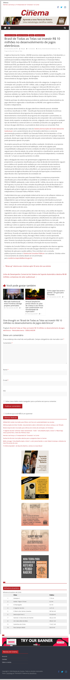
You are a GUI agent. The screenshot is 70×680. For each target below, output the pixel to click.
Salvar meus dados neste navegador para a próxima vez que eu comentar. (31, 401)
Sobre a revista (6, 662)
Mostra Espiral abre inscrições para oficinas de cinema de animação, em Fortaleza (28, 428)
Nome (5, 370)
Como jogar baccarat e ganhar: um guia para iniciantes (55, 292)
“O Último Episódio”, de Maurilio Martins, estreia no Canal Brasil (22, 446)
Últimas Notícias (40, 35)
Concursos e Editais (10, 35)
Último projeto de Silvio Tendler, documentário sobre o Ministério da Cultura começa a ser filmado (33, 425)
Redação (23, 48)
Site (4, 391)
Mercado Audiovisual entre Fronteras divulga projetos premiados (13, 303)
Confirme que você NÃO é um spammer (18, 414)
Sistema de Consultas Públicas (33, 253)
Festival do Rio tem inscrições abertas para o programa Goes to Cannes (25, 438)
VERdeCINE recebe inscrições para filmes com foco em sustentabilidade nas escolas (28, 422)
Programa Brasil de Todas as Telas (13, 51)
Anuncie (4, 656)
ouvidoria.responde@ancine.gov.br (20, 258)
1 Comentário (30, 48)
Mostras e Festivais (22, 35)
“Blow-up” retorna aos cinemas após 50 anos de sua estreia (27, 266)
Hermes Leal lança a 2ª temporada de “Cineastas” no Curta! (21, 5)
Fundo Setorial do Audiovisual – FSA (51, 48)
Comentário (7, 343)
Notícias (31, 35)
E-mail (5, 380)
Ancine (39, 48)
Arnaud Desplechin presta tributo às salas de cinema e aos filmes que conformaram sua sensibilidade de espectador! (34, 306)
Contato (4, 659)
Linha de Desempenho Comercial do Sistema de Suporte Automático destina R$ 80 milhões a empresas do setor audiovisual (35, 275)
